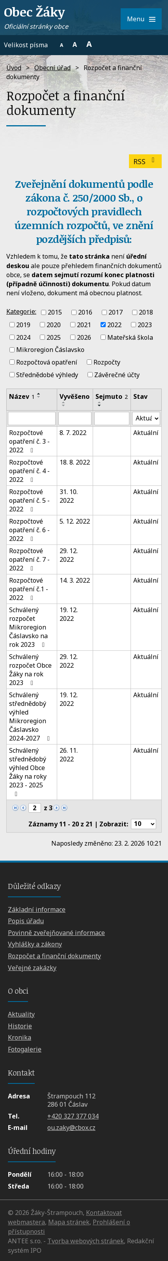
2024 (23, 337)
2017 (115, 312)
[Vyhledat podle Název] (32, 418)
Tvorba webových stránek (85, 1241)
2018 (146, 312)
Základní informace (36, 909)
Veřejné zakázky (32, 967)
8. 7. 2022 (73, 432)
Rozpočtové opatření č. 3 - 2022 (29, 441)
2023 (145, 324)
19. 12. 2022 (69, 614)
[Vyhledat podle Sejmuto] (111, 418)
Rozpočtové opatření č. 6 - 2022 (29, 530)
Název (22, 396)
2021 (84, 324)
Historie (20, 1026)
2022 (114, 324)
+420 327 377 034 (73, 1116)
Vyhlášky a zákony (35, 944)
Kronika (19, 1037)
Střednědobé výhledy (47, 374)
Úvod (13, 67)
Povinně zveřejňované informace (56, 932)
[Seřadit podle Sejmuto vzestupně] (99, 402)
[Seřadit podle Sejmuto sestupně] (99, 405)
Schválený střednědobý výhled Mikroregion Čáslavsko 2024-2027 (30, 717)
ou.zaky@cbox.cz (71, 1127)
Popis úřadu (26, 921)
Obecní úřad (52, 67)
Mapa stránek (69, 1222)
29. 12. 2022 (69, 555)
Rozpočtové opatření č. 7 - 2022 (29, 559)
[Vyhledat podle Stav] (146, 418)
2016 (85, 312)
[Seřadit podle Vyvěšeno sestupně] (64, 405)
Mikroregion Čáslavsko (50, 349)
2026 (84, 337)
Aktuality (21, 1014)
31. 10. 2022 (69, 496)
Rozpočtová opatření (46, 362)
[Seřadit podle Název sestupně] (39, 396)
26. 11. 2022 (69, 754)
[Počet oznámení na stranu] (143, 824)
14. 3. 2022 (75, 580)
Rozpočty (106, 362)
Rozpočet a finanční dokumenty (54, 956)
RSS (145, 161)
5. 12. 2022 (75, 521)
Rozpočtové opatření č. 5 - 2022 (29, 500)
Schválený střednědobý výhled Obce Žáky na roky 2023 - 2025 (28, 771)
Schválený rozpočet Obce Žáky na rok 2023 (30, 669)
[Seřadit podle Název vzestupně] (39, 393)
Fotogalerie (24, 1049)
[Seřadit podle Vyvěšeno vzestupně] (64, 402)
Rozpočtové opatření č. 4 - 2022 (29, 471)
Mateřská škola (130, 337)
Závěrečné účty (117, 374)
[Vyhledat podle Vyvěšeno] (74, 418)
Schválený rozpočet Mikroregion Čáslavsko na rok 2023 (28, 627)
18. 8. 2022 (75, 462)
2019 (23, 324)
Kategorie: (21, 311)
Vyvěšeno (75, 396)
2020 (54, 324)
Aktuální (146, 432)
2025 (54, 337)
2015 (55, 312)
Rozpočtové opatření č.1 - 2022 (28, 589)
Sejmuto (111, 396)
